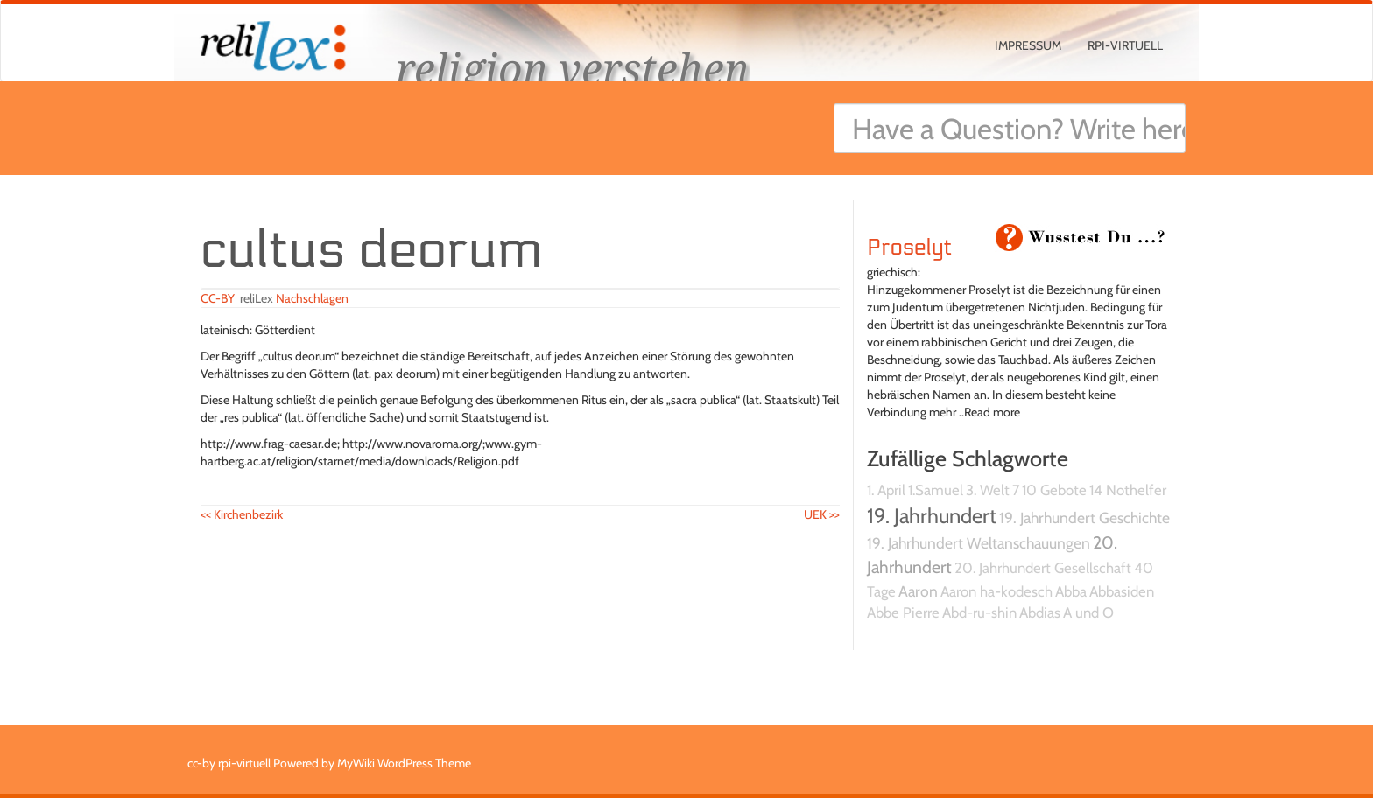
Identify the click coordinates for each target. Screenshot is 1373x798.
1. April (886, 490)
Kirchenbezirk (242, 514)
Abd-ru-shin (979, 612)
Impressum (1028, 45)
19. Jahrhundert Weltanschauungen (978, 543)
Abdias (1039, 612)
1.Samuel (935, 490)
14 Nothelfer (1127, 490)
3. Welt (988, 490)
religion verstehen (573, 67)
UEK (822, 514)
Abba (1071, 591)
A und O (1088, 612)
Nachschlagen (312, 298)
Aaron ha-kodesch (996, 591)
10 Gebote (1054, 490)
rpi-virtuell (1125, 45)
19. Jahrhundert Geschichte (1084, 517)
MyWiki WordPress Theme (404, 763)
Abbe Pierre (903, 612)
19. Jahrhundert (931, 515)
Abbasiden (1121, 591)
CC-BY (218, 298)
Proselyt (909, 247)
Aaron (918, 591)
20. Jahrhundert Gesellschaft (1042, 568)
